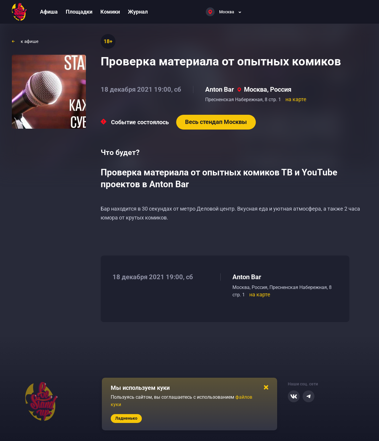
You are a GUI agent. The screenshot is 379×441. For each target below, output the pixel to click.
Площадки (79, 12)
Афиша (49, 12)
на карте (295, 99)
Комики (110, 12)
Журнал (138, 12)
